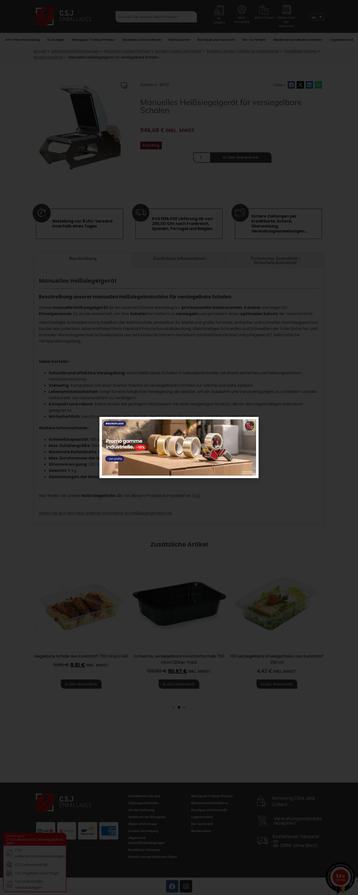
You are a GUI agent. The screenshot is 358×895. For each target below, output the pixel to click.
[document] (179, 447)
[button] (252, 424)
